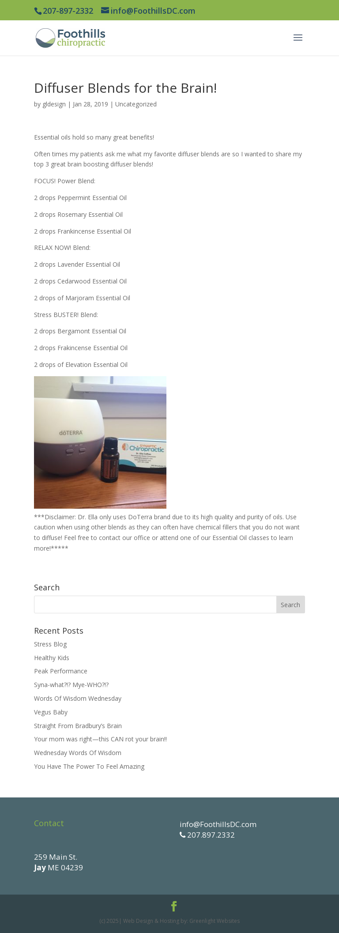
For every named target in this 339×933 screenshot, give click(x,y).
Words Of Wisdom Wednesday (77, 698)
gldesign (54, 104)
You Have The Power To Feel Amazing (89, 766)
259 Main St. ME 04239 (58, 862)
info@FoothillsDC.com (218, 824)
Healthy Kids (51, 657)
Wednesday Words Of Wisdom (77, 752)
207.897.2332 (210, 835)
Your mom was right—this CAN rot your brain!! (100, 739)
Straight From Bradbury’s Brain (78, 725)
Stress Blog (50, 644)
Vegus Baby (51, 712)
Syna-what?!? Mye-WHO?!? (71, 684)
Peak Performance (60, 671)
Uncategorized (136, 104)
